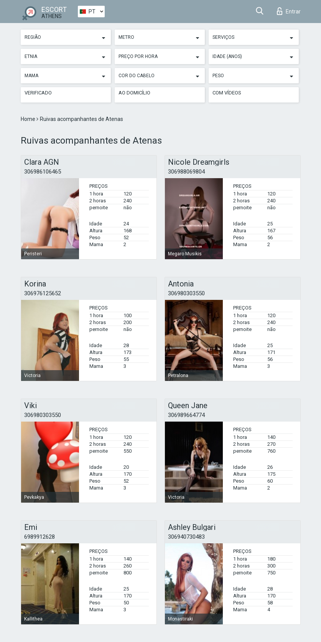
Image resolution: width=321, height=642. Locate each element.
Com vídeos (226, 93)
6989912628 (39, 536)
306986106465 (42, 171)
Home (28, 119)
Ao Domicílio (134, 93)
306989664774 (186, 415)
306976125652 (42, 293)
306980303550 (186, 293)
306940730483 (186, 536)
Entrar (289, 11)
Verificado (38, 93)
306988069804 (186, 171)
